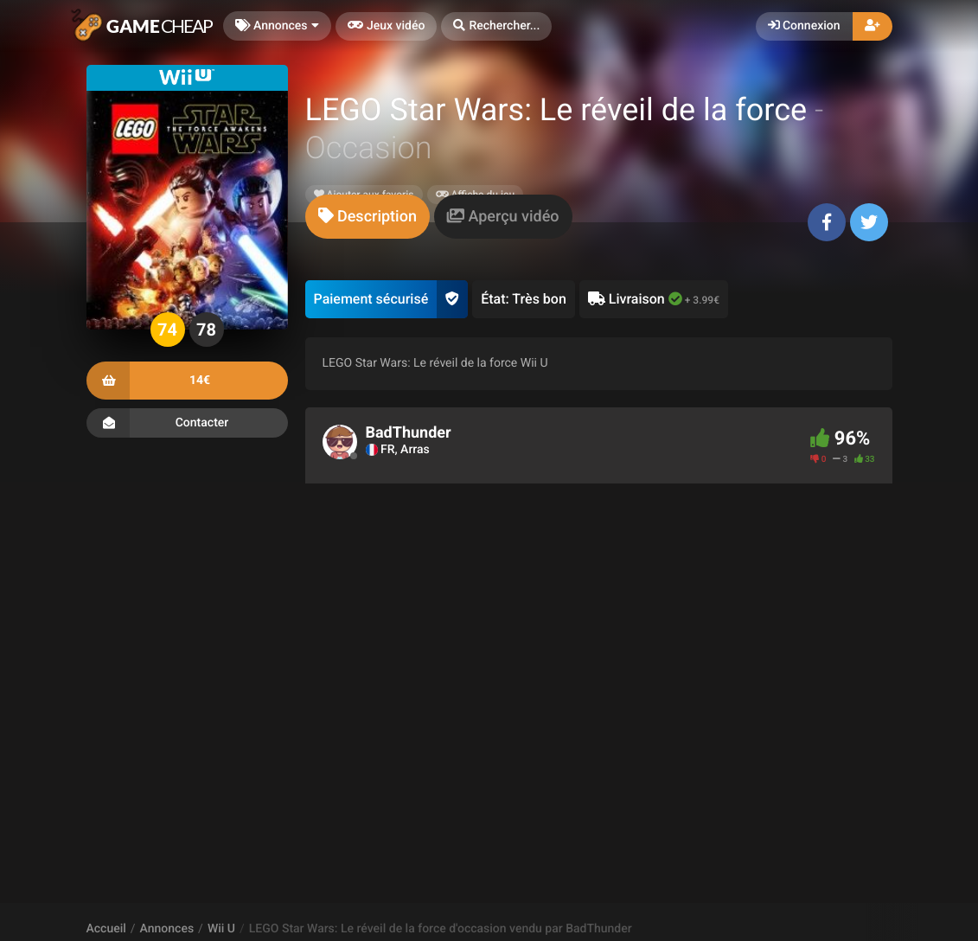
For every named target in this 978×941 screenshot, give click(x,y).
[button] (496, 26)
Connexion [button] (804, 26)
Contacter (187, 423)
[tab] (367, 217)
